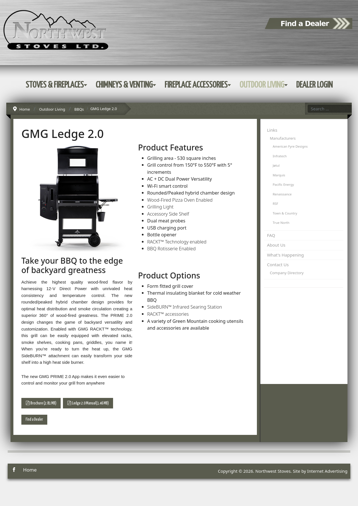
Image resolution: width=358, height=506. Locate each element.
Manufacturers (283, 138)
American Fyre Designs (290, 146)
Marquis (279, 175)
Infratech (280, 156)
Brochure (41, 402)
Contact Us (278, 264)
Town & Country (285, 213)
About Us (276, 245)
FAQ (271, 235)
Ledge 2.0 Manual (88, 402)
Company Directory (287, 272)
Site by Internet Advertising (320, 471)
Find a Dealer (34, 420)
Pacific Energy (283, 184)
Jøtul (276, 165)
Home (30, 469)
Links (272, 130)
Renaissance (282, 194)
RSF (275, 203)
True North (281, 222)
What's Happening (285, 255)
